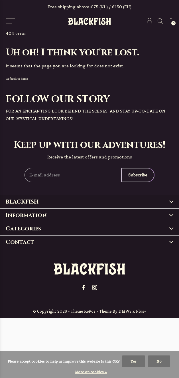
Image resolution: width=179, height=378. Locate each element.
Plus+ (141, 311)
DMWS (125, 311)
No (159, 361)
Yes (134, 361)
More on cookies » (91, 372)
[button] (10, 21)
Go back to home (17, 79)
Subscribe (137, 175)
